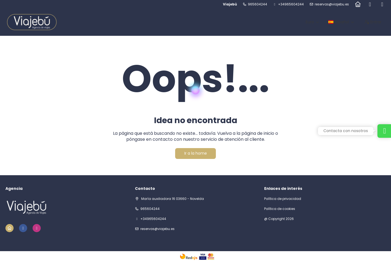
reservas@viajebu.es (332, 4)
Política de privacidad (282, 199)
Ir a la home (195, 153)
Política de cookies (279, 209)
